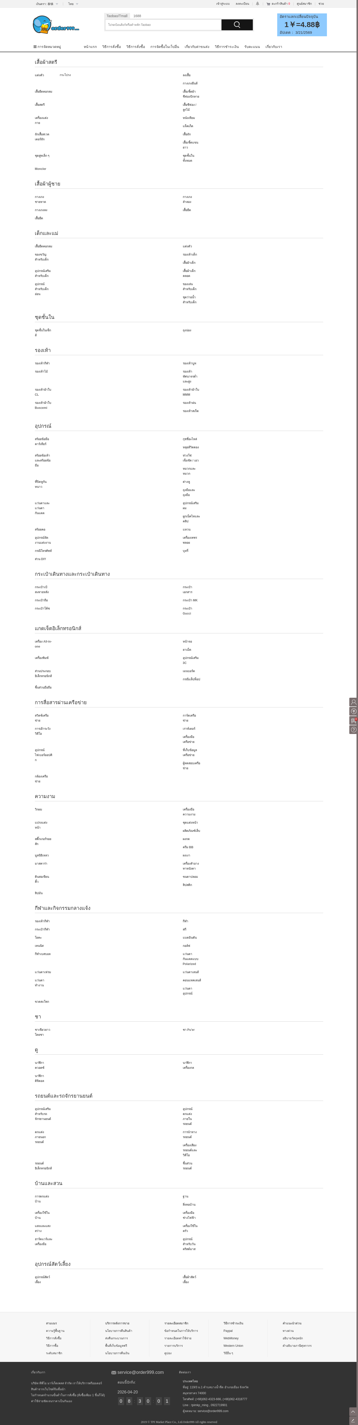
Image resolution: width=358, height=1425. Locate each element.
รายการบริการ (173, 1346)
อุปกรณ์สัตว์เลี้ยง (53, 1264)
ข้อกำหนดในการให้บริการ (181, 1331)
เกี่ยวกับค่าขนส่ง (197, 47)
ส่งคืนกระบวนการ (116, 1338)
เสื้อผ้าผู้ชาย (47, 184)
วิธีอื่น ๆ (228, 1353)
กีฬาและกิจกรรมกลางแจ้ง (62, 908)
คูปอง (168, 1353)
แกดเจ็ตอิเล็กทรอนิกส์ (58, 628)
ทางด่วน (288, 1331)
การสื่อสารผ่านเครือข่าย (61, 702)
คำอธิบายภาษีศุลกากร (297, 1346)
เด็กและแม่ (46, 233)
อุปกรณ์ (43, 426)
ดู (36, 1049)
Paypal (228, 1331)
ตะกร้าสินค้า (281, 3)
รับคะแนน (252, 47)
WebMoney (231, 1338)
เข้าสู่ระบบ (223, 3)
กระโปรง (65, 75)
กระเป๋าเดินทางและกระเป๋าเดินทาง (72, 574)
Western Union (233, 1346)
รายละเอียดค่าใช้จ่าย (177, 1338)
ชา (38, 1016)
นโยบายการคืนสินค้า (118, 1331)
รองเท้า (43, 350)
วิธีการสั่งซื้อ (111, 47)
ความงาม (45, 796)
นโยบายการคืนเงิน (117, 1353)
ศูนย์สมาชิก (304, 3)
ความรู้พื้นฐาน (55, 1331)
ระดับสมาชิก (54, 1353)
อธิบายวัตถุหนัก (293, 1338)
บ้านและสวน (48, 1183)
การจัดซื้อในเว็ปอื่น (164, 47)
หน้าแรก (90, 47)
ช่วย (321, 3)
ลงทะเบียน (242, 3)
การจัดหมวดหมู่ (47, 47)
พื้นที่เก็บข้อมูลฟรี (116, 1346)
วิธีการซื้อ (52, 1346)
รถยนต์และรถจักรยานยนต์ (63, 1096)
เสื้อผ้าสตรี (46, 62)
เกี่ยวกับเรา (274, 47)
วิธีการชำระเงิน (227, 47)
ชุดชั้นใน (44, 317)
